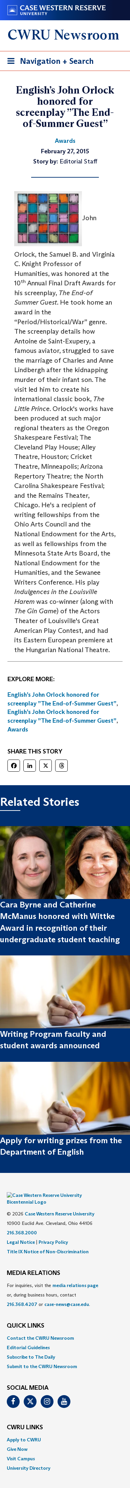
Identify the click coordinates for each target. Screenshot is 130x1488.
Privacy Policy (53, 1232)
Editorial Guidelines (28, 1337)
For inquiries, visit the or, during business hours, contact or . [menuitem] (52, 1284)
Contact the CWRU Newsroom (40, 1328)
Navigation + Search (48, 62)
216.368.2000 (22, 1223)
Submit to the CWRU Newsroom (42, 1356)
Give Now (17, 1439)
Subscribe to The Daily (31, 1347)
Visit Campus (21, 1448)
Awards (17, 729)
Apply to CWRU (24, 1430)
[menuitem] (65, 1328)
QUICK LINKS (25, 1315)
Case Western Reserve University (59, 1204)
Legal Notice (21, 1232)
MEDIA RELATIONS (33, 1263)
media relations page (75, 1275)
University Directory (28, 1458)
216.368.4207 (22, 1294)
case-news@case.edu (66, 1294)
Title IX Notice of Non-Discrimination (48, 1241)
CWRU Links (25, 1417)
